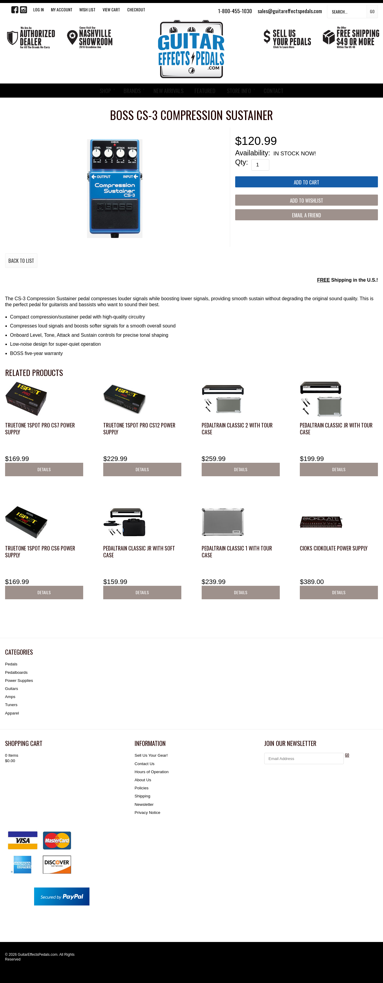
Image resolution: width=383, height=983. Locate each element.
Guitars (11, 688)
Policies (141, 788)
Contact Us (144, 763)
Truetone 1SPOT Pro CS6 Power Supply (40, 551)
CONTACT (273, 91)
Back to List (21, 260)
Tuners (11, 705)
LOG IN (38, 9)
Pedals (11, 664)
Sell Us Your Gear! (151, 755)
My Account (61, 9)
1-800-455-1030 (235, 11)
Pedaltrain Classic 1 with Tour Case (237, 551)
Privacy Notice (147, 812)
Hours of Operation (152, 772)
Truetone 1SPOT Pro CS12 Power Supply (139, 428)
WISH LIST (87, 9)
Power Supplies (19, 680)
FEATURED (204, 91)
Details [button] (44, 469)
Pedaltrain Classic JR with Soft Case (139, 551)
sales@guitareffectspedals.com (290, 11)
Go (372, 11)
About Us (143, 780)
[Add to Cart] (306, 181)
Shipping (142, 796)
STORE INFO (239, 91)
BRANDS (132, 91)
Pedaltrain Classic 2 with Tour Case (237, 428)
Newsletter (144, 804)
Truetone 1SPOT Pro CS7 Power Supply (40, 428)
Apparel (12, 713)
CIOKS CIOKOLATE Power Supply (333, 548)
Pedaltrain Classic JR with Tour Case (336, 428)
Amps (10, 696)
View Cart (111, 9)
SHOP (105, 91)
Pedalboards (16, 672)
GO (347, 755)
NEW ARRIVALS (168, 91)
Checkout (136, 9)
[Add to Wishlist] (306, 200)
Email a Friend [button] (306, 215)
